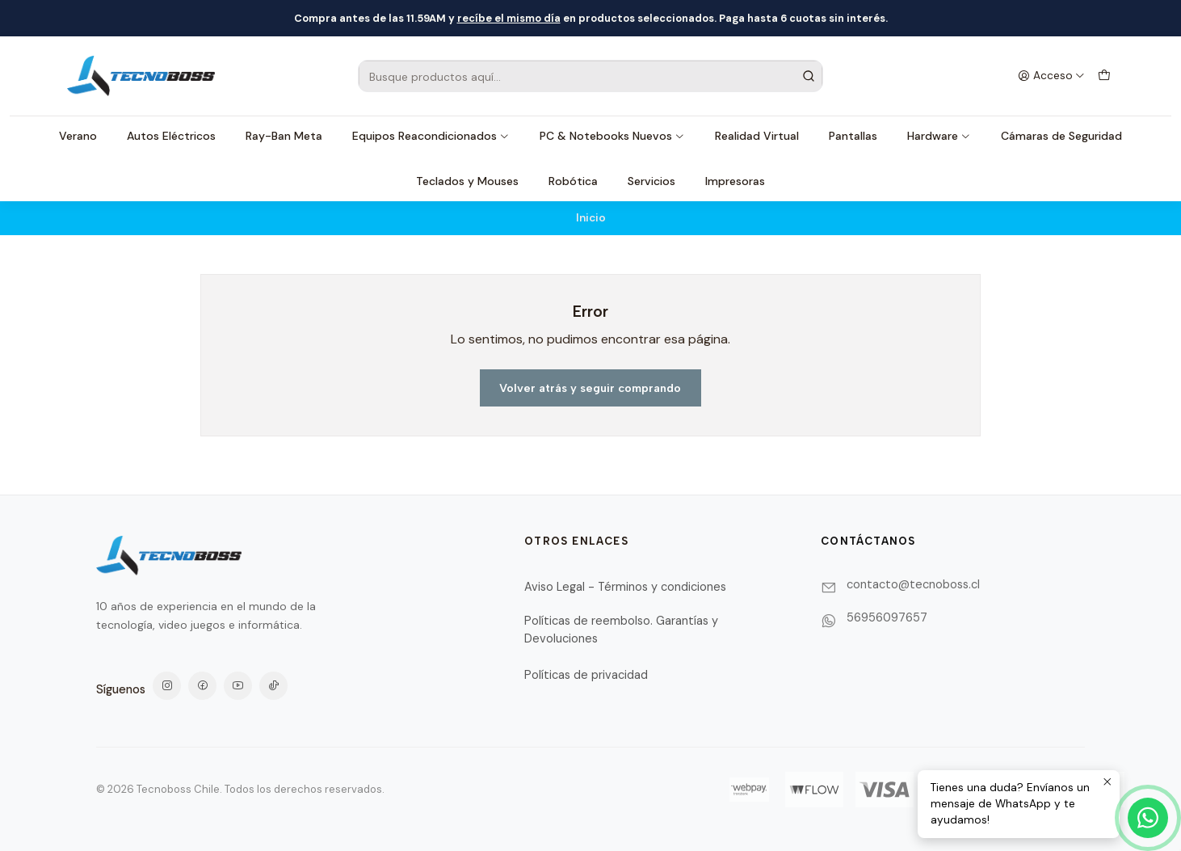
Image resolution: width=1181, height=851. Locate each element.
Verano (78, 135)
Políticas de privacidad (586, 675)
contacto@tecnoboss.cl (913, 584)
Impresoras (735, 181)
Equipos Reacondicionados (431, 135)
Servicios (651, 181)
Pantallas (853, 135)
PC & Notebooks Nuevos (612, 135)
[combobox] (590, 76)
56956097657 (887, 617)
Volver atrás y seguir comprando (590, 388)
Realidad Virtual (757, 135)
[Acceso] (1051, 76)
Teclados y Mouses (467, 181)
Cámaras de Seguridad (1061, 135)
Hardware (939, 135)
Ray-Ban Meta (284, 135)
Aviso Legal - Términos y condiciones (625, 586)
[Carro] (1104, 76)
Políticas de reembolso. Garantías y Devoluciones (621, 629)
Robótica (573, 181)
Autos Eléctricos (171, 135)
